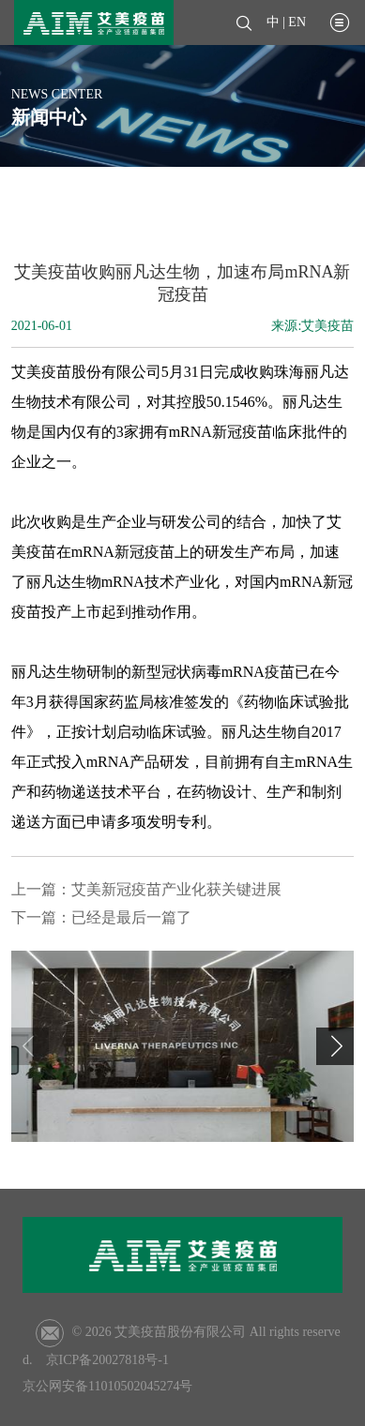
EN (297, 22)
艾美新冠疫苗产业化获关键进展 (176, 889)
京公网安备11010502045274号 (107, 1386)
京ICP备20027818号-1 (107, 1360)
